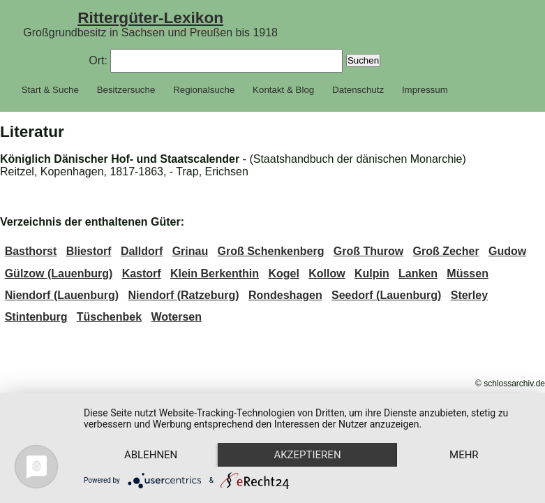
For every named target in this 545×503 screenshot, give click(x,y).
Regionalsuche (203, 90)
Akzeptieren (307, 455)
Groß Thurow (368, 251)
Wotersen (176, 317)
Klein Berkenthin (214, 273)
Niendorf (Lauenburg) (62, 295)
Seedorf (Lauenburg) (386, 295)
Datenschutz (358, 90)
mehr (464, 455)
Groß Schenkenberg (271, 251)
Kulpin (371, 273)
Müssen (467, 273)
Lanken (418, 273)
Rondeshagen (285, 295)
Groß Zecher (446, 251)
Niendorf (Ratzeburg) (183, 295)
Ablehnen (150, 455)
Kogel (283, 273)
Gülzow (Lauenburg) (59, 273)
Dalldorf (142, 251)
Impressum (425, 90)
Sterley (469, 295)
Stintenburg (36, 317)
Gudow (507, 251)
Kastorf (141, 273)
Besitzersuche (126, 90)
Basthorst (31, 251)
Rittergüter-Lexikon (150, 17)
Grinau (190, 251)
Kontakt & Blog (283, 90)
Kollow (326, 273)
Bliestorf (89, 251)
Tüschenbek (109, 317)
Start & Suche (50, 90)
